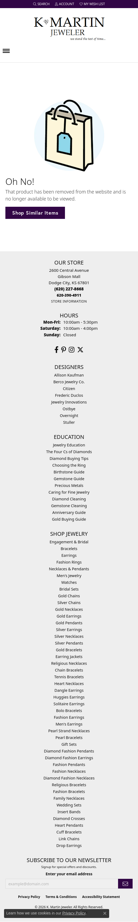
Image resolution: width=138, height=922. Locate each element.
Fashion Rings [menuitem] (69, 562)
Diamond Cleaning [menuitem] (69, 498)
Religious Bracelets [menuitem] (69, 784)
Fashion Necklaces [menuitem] (69, 771)
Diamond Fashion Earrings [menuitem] (69, 757)
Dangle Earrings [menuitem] (69, 690)
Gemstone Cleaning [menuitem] (69, 505)
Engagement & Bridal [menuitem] (69, 541)
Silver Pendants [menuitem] (69, 643)
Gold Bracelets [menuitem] (69, 649)
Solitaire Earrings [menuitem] (69, 703)
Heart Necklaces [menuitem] (69, 683)
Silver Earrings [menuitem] (69, 629)
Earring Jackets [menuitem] (69, 656)
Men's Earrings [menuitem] (69, 724)
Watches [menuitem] (69, 582)
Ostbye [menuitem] (69, 408)
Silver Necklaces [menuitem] (69, 636)
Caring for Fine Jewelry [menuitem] (69, 492)
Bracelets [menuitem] (69, 548)
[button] (41, 4)
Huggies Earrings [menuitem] (69, 697)
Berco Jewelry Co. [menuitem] (69, 381)
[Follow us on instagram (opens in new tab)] (71, 350)
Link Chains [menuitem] (68, 838)
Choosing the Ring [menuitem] (69, 465)
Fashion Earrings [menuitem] (69, 717)
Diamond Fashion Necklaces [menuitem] (69, 778)
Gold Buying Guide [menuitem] (69, 519)
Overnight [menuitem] (69, 415)
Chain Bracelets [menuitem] (69, 670)
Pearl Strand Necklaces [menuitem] (69, 730)
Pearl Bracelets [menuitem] (69, 737)
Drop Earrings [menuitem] (69, 845)
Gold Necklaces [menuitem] (69, 609)
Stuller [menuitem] (69, 422)
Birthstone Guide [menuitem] (69, 471)
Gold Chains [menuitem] (69, 595)
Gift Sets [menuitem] (69, 744)
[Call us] (69, 295)
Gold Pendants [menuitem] (69, 622)
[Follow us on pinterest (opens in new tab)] (63, 350)
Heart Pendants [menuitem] (69, 825)
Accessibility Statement (101, 896)
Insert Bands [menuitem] (69, 811)
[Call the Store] (69, 288)
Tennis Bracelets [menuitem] (69, 676)
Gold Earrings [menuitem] (69, 616)
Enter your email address (69, 873)
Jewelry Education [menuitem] (69, 445)
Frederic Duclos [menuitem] (69, 395)
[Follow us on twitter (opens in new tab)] (80, 350)
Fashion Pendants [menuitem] (69, 764)
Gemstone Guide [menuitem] (69, 478)
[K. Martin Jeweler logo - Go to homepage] (69, 27)
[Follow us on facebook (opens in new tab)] (56, 350)
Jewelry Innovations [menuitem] (69, 402)
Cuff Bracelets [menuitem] (69, 832)
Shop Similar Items (35, 212)
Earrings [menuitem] (69, 555)
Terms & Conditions (61, 896)
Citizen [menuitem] (69, 388)
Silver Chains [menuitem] (69, 602)
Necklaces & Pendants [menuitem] (69, 568)
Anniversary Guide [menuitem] (69, 512)
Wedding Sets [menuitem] (69, 805)
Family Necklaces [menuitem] (69, 798)
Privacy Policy (29, 896)
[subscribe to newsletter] (125, 884)
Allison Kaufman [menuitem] (69, 375)
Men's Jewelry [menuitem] (69, 575)
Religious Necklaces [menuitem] (69, 663)
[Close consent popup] (104, 913)
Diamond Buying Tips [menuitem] (69, 458)
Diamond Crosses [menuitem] (69, 818)
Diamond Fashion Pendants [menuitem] (69, 751)
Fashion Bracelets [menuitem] (69, 791)
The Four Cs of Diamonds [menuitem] (69, 451)
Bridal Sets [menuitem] (69, 589)
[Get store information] (69, 301)
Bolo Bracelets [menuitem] (69, 710)
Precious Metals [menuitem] (69, 485)
